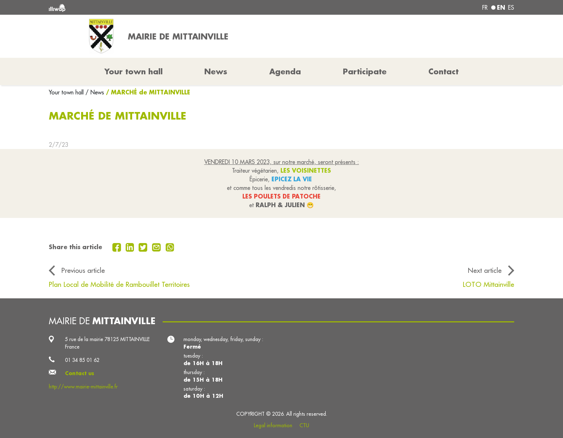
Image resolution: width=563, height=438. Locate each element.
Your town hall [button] (133, 71)
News (215, 71)
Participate (365, 71)
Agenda (285, 71)
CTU (304, 425)
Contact (443, 71)
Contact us (79, 373)
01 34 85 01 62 (82, 360)
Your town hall (67, 92)
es (511, 7)
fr (485, 7)
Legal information (273, 425)
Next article (485, 270)
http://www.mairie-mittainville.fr (83, 386)
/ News (94, 92)
